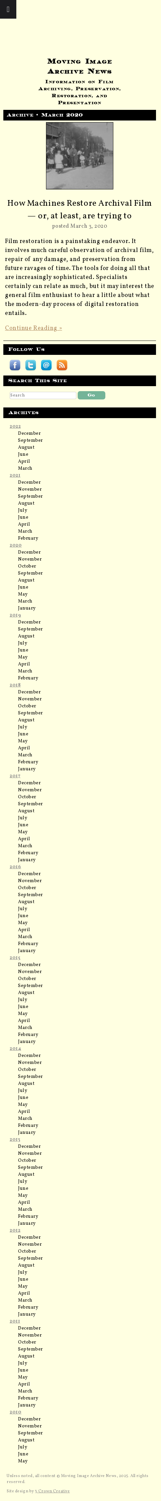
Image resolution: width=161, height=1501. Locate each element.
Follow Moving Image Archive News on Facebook (15, 365)
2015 (15, 958)
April (24, 461)
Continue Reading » (33, 328)
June (23, 454)
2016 (15, 867)
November (30, 489)
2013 (15, 1139)
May (23, 594)
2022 (15, 426)
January (27, 608)
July (22, 510)
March (25, 468)
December (29, 433)
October (27, 566)
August (26, 447)
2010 (15, 1412)
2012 (15, 1230)
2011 (15, 1321)
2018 (15, 685)
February (28, 538)
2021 (15, 475)
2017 (15, 776)
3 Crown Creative (52, 1491)
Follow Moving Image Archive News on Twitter (30, 365)
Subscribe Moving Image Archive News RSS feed (62, 365)
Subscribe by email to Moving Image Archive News (46, 365)
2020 (16, 545)
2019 (15, 615)
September (30, 440)
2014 (15, 1049)
